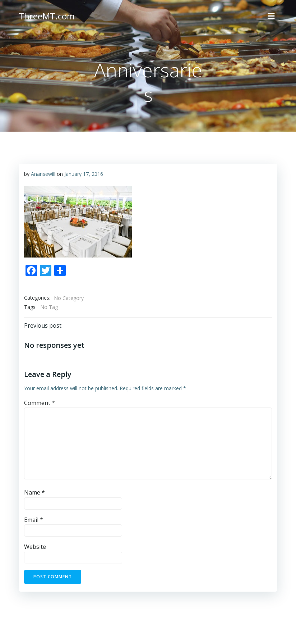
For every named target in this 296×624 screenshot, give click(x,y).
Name (34, 492)
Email (33, 520)
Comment (39, 403)
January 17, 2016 (83, 173)
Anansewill (43, 173)
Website (35, 547)
